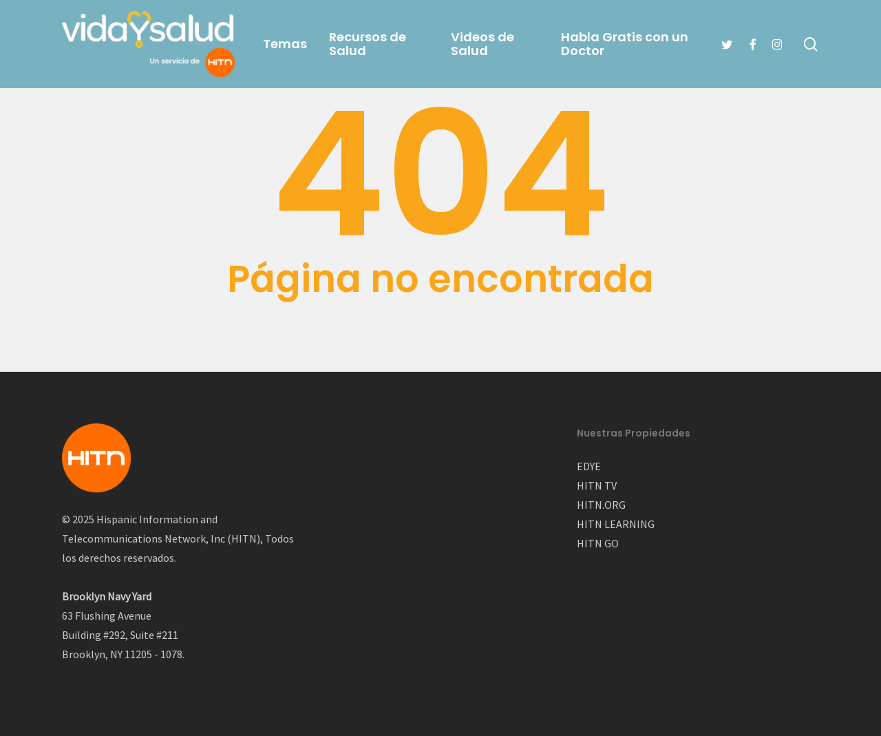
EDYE (589, 466)
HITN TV (597, 485)
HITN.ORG (601, 505)
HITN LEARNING (616, 524)
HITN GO (598, 543)
